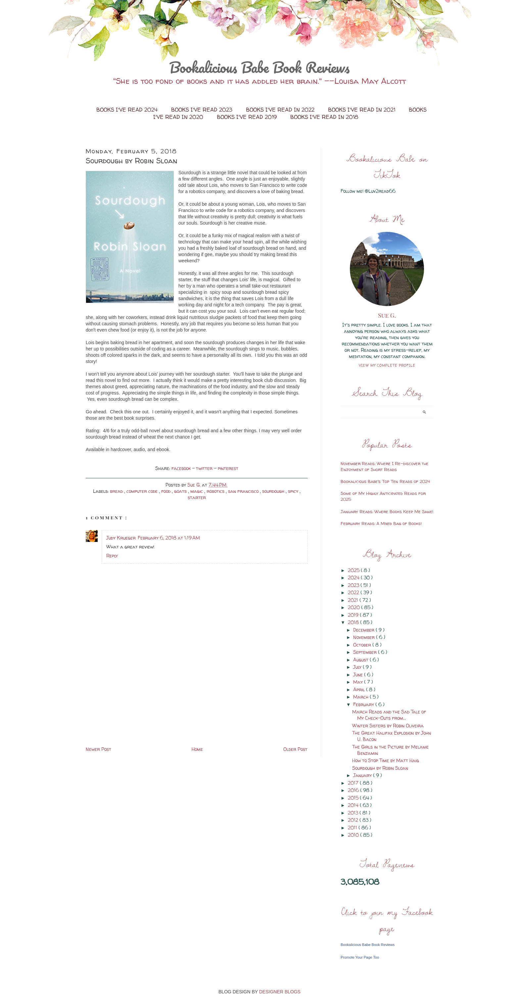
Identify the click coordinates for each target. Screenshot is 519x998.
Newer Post (98, 749)
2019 (354, 615)
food (166, 491)
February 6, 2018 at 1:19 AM (169, 538)
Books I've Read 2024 (127, 109)
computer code (142, 491)
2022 (354, 592)
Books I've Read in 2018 (324, 117)
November (364, 637)
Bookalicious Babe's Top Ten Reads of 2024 (385, 481)
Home (197, 749)
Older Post (295, 749)
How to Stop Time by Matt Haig (385, 760)
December (364, 630)
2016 (354, 790)
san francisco (244, 491)
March (361, 697)
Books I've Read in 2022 (281, 109)
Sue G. (387, 315)
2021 (353, 600)
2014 (354, 805)
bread (117, 491)
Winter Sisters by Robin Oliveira (388, 725)
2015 (354, 798)
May (358, 682)
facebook (181, 468)
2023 (354, 585)
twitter (205, 468)
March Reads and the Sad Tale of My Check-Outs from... (389, 715)
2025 (354, 570)
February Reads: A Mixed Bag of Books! (381, 523)
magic (197, 491)
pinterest (228, 468)
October (362, 645)
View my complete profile (387, 365)
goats (181, 491)
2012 (353, 820)
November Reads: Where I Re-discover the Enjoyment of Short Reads (384, 466)
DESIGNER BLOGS (280, 991)
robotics (216, 491)
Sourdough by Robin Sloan (380, 768)
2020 (354, 607)
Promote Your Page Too (360, 957)
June (358, 674)
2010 (354, 835)
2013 (353, 813)
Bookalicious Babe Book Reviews (259, 67)
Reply (112, 555)
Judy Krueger (121, 538)
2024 (354, 577)
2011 (353, 827)
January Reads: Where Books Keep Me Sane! (387, 511)
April (359, 689)
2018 (354, 622)
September (365, 652)
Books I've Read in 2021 (362, 109)
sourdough (274, 491)
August (361, 660)
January (363, 775)
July (358, 667)
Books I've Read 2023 (202, 109)
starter (197, 497)
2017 (354, 783)
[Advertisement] (135, 698)
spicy (294, 491)
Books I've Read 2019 (247, 117)
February (364, 704)
